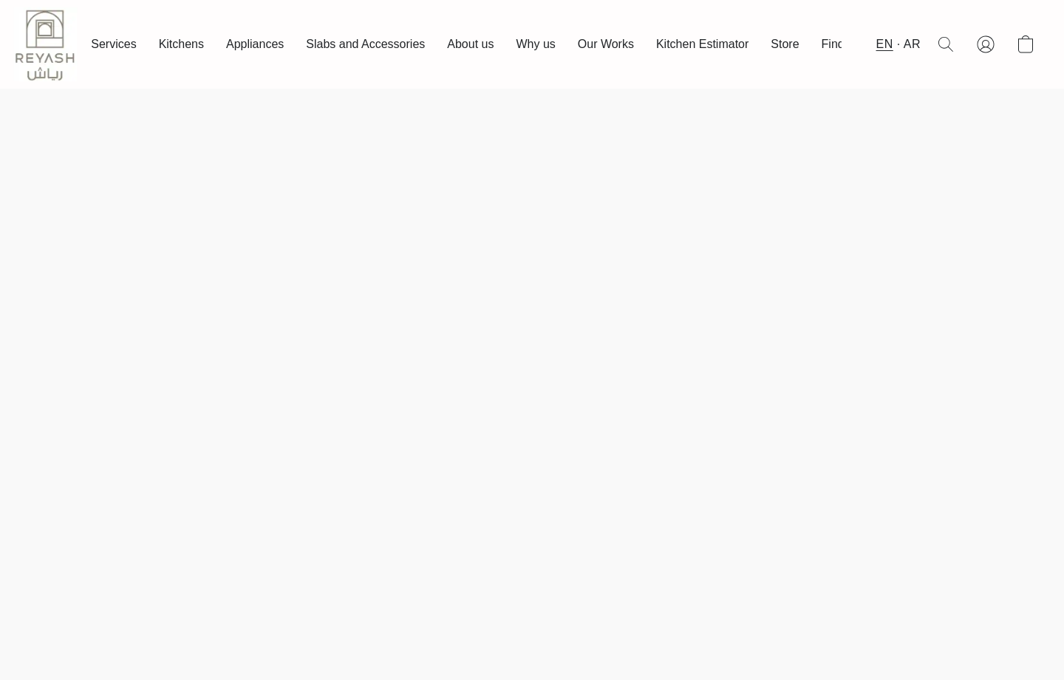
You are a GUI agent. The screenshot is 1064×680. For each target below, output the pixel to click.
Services (113, 44)
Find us (841, 44)
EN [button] (884, 44)
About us (470, 44)
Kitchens (181, 44)
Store (785, 44)
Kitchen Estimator (702, 44)
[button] (45, 44)
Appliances (255, 44)
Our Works (606, 44)
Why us (535, 44)
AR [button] (912, 44)
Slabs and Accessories (365, 44)
